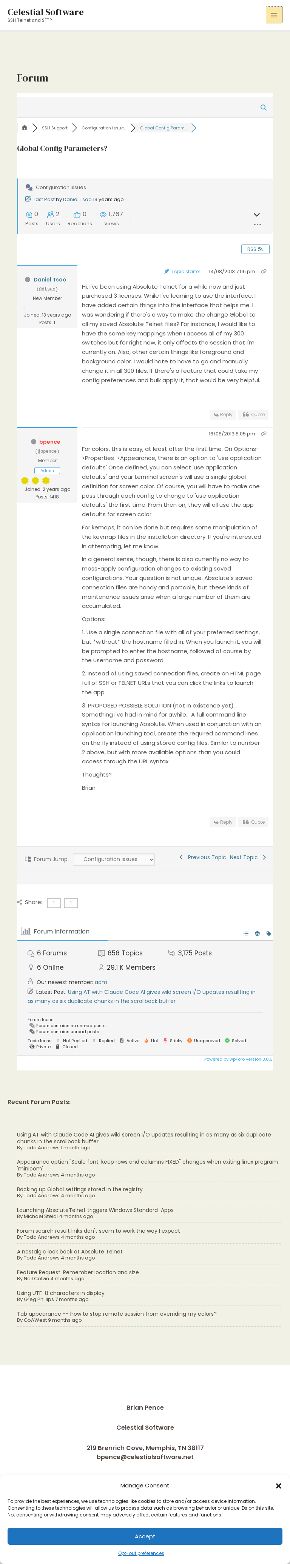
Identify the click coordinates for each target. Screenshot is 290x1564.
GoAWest (35, 1320)
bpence (49, 442)
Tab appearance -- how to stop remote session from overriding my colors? (117, 1314)
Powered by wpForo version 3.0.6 (238, 1059)
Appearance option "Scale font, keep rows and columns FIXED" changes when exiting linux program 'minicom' (147, 1165)
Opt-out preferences (141, 1553)
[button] (278, 1486)
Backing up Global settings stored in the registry (80, 1189)
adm (101, 982)
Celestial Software (46, 11)
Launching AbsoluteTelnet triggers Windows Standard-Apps (95, 1210)
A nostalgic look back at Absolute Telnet (70, 1251)
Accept (145, 1536)
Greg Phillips (39, 1299)
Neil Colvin (36, 1278)
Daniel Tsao (77, 199)
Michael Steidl (41, 1216)
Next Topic (249, 857)
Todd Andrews (42, 1147)
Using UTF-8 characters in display (61, 1293)
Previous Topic (202, 857)
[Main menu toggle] (274, 15)
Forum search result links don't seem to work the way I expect (98, 1231)
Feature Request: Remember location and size (78, 1272)
